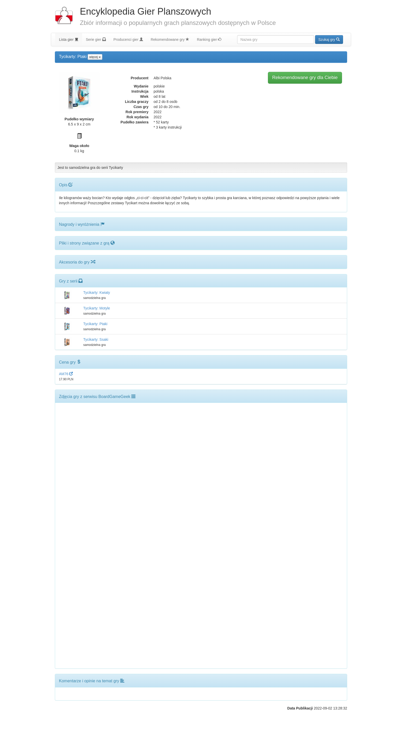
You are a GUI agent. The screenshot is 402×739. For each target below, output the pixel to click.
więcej (95, 57)
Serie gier (96, 39)
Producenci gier (128, 39)
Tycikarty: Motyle (96, 308)
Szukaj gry (329, 39)
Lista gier (68, 39)
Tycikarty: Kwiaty (96, 292)
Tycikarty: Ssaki (95, 339)
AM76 (66, 374)
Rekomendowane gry (170, 39)
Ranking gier (209, 39)
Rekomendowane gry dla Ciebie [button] (305, 77)
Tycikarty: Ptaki (95, 324)
